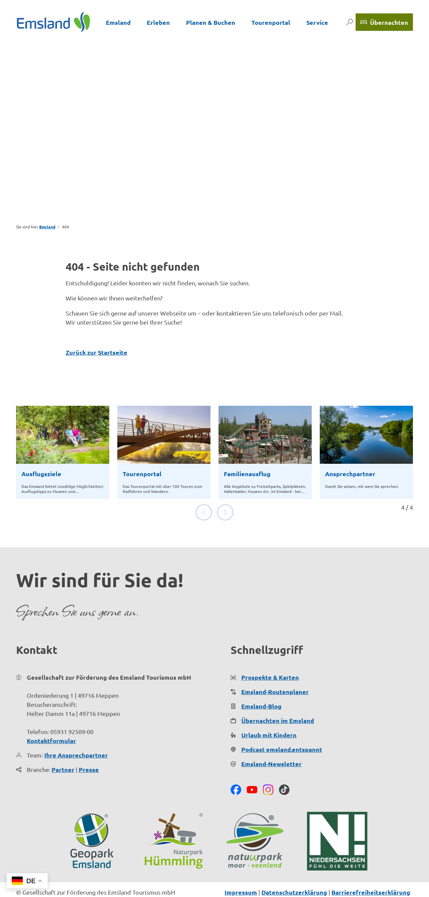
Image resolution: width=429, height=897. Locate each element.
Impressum (241, 871)
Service (317, 22)
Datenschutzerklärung (294, 871)
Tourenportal (270, 22)
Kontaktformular (51, 719)
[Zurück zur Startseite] (53, 22)
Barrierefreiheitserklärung (370, 871)
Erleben (158, 22)
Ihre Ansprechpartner (76, 733)
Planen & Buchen (210, 22)
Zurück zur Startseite (96, 352)
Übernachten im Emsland (277, 699)
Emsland (118, 22)
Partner (63, 748)
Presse (89, 748)
